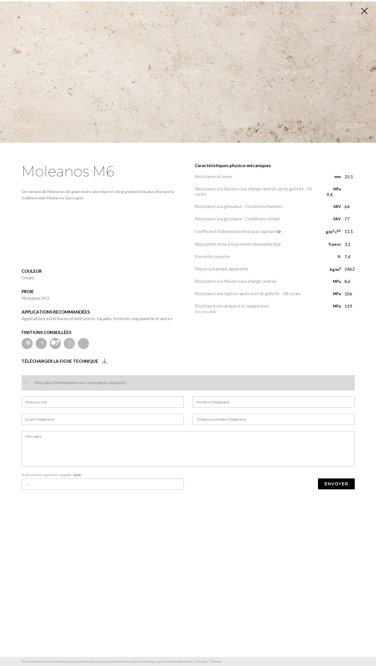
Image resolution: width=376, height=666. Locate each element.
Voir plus (202, 661)
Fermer (216, 661)
